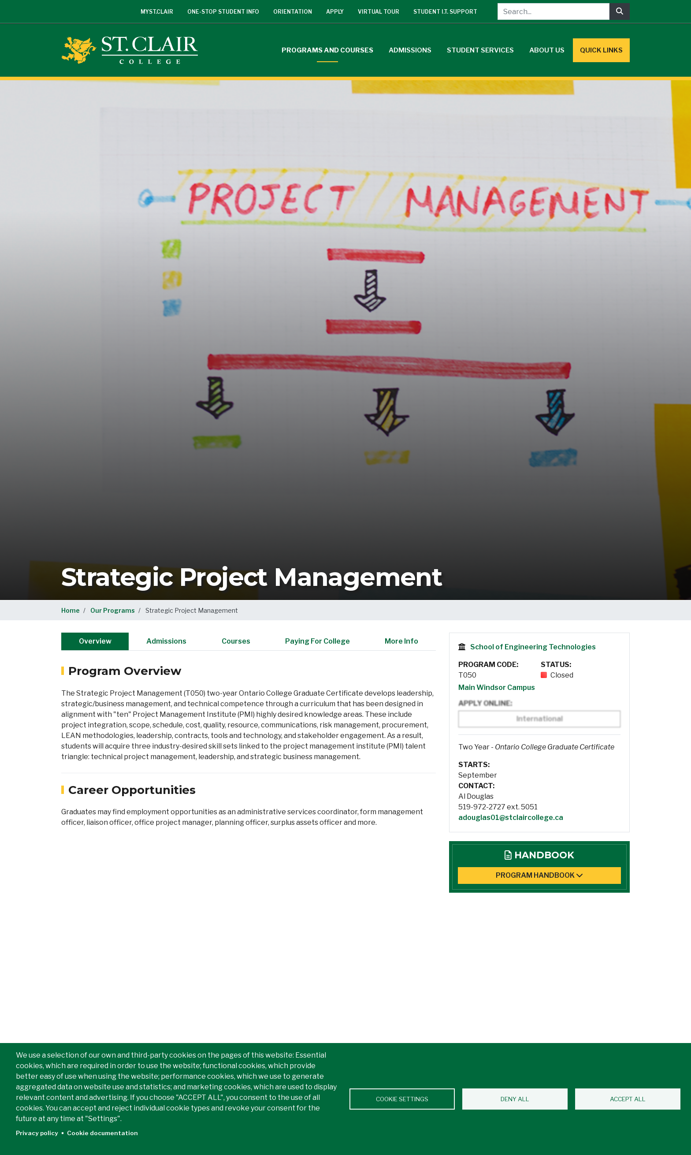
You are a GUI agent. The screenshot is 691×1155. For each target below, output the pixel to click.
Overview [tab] (95, 641)
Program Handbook (539, 875)
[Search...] (553, 11)
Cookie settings (402, 1099)
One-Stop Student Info (223, 11)
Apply (335, 11)
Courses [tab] (236, 641)
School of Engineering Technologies (533, 647)
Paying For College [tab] (317, 641)
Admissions (410, 50)
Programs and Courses (327, 50)
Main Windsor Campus (496, 687)
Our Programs (112, 610)
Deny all (515, 1099)
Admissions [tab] (166, 641)
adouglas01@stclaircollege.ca (510, 817)
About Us (547, 50)
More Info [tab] (401, 641)
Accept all (628, 1099)
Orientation (292, 11)
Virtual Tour (378, 11)
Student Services (480, 50)
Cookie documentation (102, 1132)
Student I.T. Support (445, 11)
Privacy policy (37, 1132)
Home (70, 610)
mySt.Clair (157, 11)
